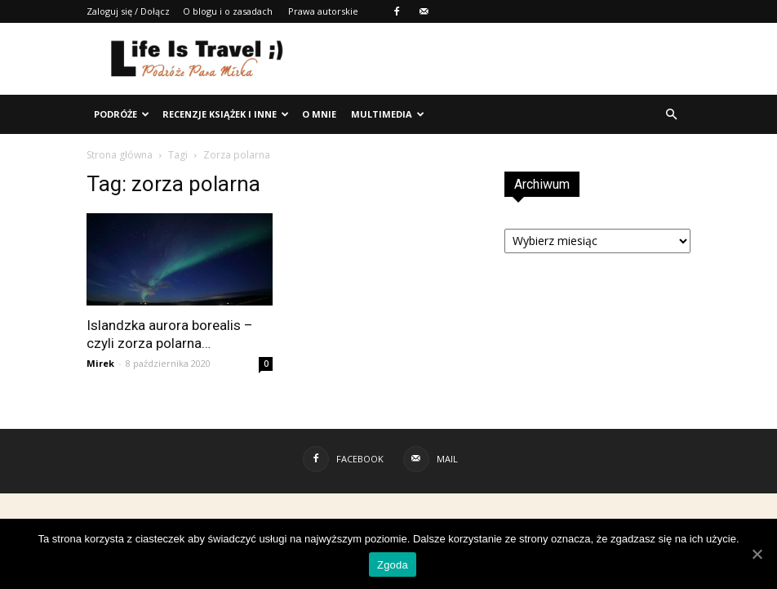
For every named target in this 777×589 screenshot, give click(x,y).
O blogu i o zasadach (228, 11)
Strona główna (120, 155)
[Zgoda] (756, 554)
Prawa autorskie (323, 11)
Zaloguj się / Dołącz (128, 11)
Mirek (100, 363)
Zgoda (392, 565)
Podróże (121, 114)
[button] (670, 114)
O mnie (319, 114)
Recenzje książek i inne (225, 114)
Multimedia (387, 114)
